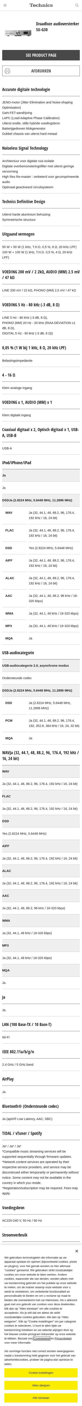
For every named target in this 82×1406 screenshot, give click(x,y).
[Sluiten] (77, 1251)
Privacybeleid (63, 1338)
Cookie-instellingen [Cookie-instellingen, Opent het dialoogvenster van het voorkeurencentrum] (41, 1372)
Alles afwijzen (41, 1385)
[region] (41, 1325)
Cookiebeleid (41, 1338)
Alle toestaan (41, 1397)
